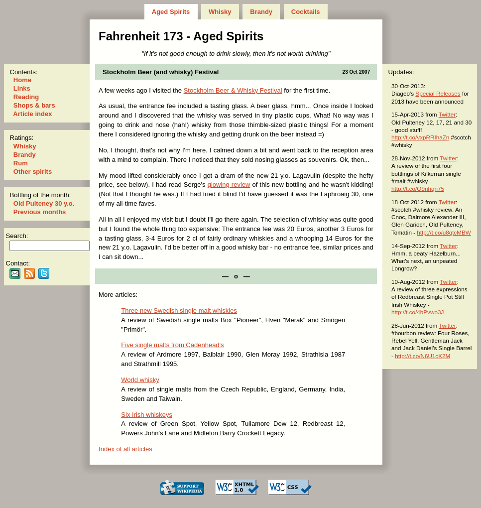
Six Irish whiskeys (146, 414)
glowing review (229, 184)
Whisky (220, 11)
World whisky (140, 379)
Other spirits (32, 171)
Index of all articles (125, 449)
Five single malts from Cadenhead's (172, 345)
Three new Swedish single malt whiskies (179, 310)
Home (22, 80)
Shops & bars (34, 105)
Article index (32, 114)
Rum (20, 163)
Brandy (261, 11)
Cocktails (305, 11)
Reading (26, 97)
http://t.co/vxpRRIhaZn (420, 137)
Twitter (447, 114)
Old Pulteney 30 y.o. (43, 203)
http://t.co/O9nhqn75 (417, 188)
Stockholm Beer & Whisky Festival (233, 90)
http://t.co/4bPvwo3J (417, 312)
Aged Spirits (171, 11)
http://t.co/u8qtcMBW (444, 232)
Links (21, 88)
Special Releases (437, 93)
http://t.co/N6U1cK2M (422, 356)
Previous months (39, 212)
